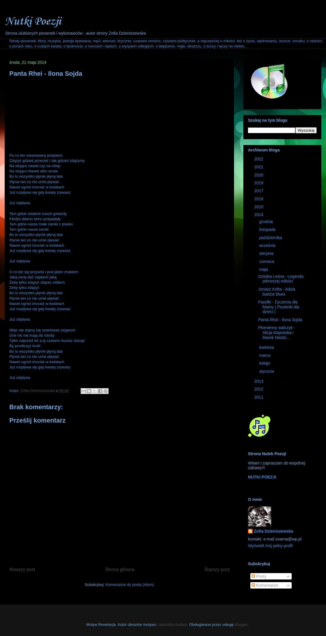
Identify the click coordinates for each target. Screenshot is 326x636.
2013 (259, 381)
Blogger (241, 624)
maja (264, 269)
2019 (259, 183)
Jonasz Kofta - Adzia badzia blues (276, 291)
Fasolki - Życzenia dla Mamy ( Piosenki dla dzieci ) (278, 307)
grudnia (266, 221)
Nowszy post (22, 569)
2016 (259, 199)
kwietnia (267, 347)
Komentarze (264, 585)
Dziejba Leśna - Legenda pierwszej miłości (281, 279)
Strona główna (119, 569)
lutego (265, 363)
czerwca (267, 261)
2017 (259, 190)
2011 (259, 397)
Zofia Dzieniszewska (38, 390)
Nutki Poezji (33, 21)
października (271, 237)
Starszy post (216, 569)
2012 (259, 389)
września (267, 245)
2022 (259, 159)
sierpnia (266, 253)
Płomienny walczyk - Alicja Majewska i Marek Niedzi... (276, 332)
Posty (258, 576)
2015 (259, 206)
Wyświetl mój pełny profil (270, 545)
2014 (259, 214)
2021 (259, 167)
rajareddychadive (172, 624)
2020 (259, 175)
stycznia (267, 371)
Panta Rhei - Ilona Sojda (280, 319)
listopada (268, 229)
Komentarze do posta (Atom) (130, 584)
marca (265, 355)
